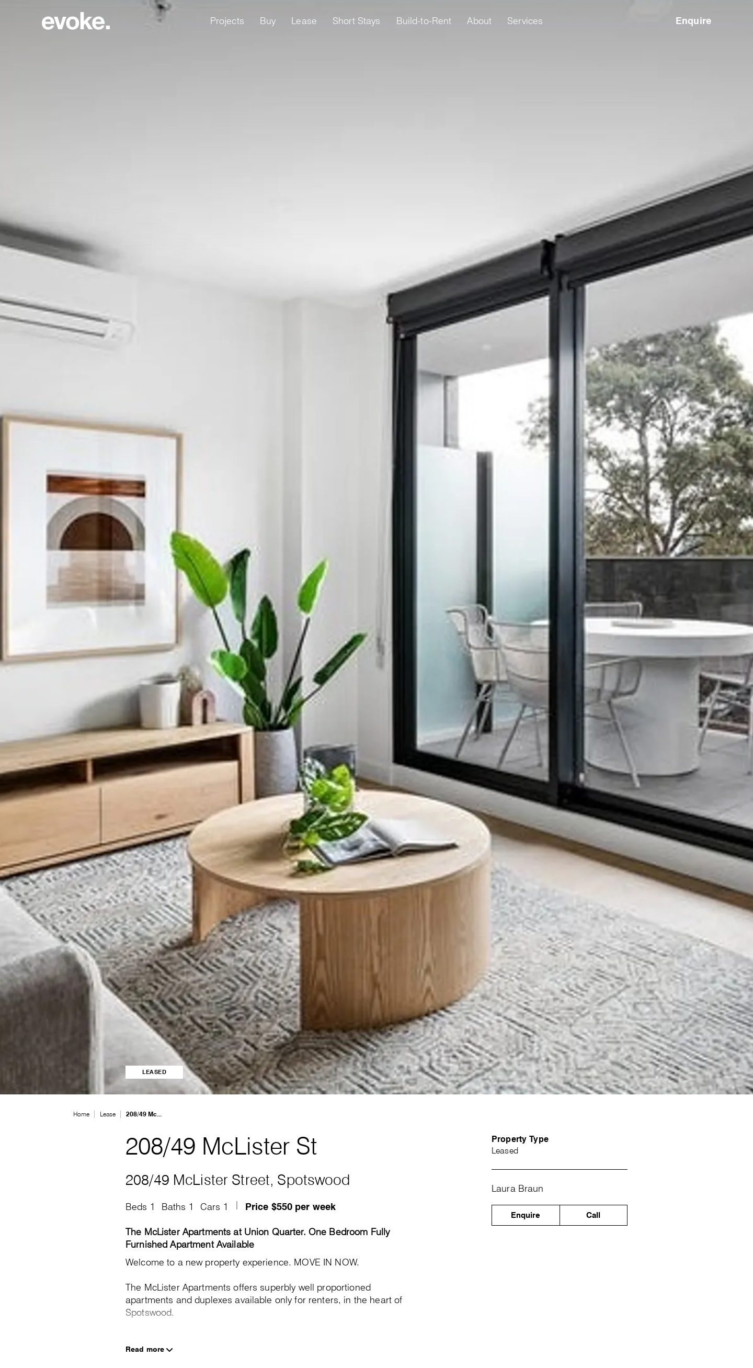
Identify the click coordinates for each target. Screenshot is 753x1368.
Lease (304, 20)
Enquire (693, 20)
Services (525, 20)
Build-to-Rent (424, 20)
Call (593, 1215)
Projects (227, 20)
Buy (268, 20)
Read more (149, 1349)
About (479, 20)
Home (81, 1114)
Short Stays (357, 20)
